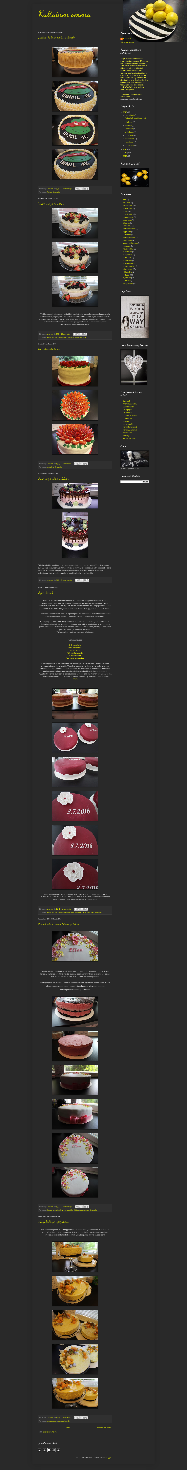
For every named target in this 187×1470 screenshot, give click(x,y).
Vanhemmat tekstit (104, 1428)
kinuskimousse (52, 337)
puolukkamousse (80, 912)
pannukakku (127, 261)
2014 (125, 156)
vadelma (71, 337)
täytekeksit (127, 281)
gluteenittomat (128, 217)
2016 (125, 149)
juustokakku (127, 220)
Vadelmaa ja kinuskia (51, 203)
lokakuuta (129, 122)
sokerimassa (84, 1210)
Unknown (127, 39)
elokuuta (128, 126)
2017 (125, 112)
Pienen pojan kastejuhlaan (53, 478)
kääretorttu (127, 234)
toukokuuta (129, 132)
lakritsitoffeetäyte (129, 237)
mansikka (50, 467)
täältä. (75, 679)
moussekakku (63, 337)
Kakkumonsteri (128, 407)
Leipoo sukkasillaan (130, 416)
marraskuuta (130, 115)
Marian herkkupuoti (130, 427)
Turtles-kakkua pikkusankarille (56, 37)
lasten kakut (127, 240)
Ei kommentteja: (66, 188)
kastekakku (59, 1210)
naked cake (127, 258)
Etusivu (67, 1428)
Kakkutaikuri (127, 413)
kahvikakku (127, 226)
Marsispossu (127, 433)
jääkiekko (126, 223)
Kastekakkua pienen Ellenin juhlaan (59, 924)
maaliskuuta (130, 139)
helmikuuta (129, 142)
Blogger (108, 1458)
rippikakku (90, 912)
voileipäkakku (128, 284)
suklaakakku (127, 272)
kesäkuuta (129, 129)
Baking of (126, 401)
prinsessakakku (128, 266)
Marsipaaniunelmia (130, 430)
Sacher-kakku (128, 206)
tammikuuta (129, 145)
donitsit (125, 211)
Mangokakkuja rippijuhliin (53, 1221)
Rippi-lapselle (46, 593)
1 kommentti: (65, 334)
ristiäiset (76, 1210)
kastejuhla (50, 1210)
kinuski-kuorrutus (129, 229)
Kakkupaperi (127, 410)
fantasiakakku (128, 214)
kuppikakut (127, 232)
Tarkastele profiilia (127, 42)
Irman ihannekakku (130, 404)
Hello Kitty (126, 203)
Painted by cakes (129, 439)
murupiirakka (127, 255)
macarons (126, 246)
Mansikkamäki (128, 424)
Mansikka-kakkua (48, 349)
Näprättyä (126, 436)
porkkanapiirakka (129, 263)
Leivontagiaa (127, 418)
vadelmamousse (80, 337)
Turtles (49, 192)
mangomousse (52, 1421)
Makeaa (126, 421)
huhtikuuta (129, 135)
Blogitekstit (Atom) (49, 1432)
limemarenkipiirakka (130, 243)
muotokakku (127, 252)
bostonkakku (127, 209)
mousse (61, 912)
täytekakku (56, 192)
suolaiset (126, 275)
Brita (124, 200)
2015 (125, 153)
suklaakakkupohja (64, 1421)
